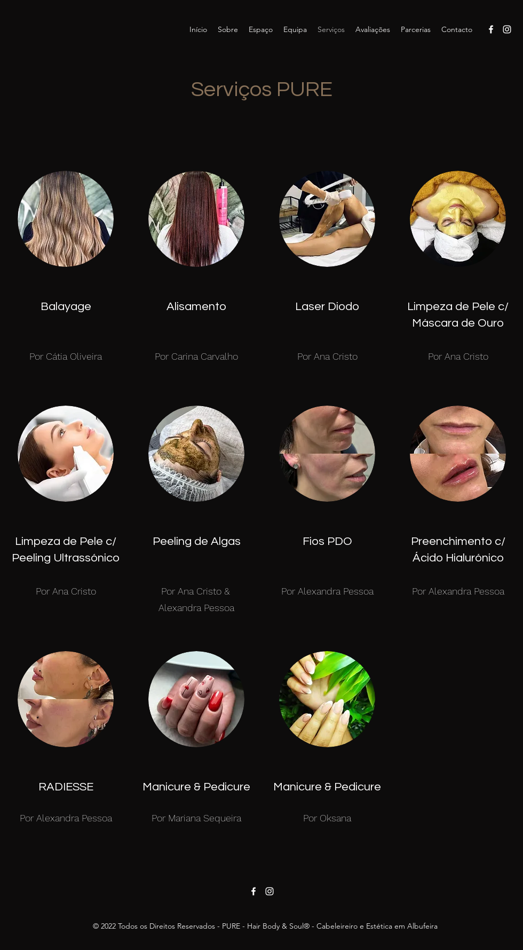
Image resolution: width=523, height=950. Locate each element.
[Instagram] (507, 29)
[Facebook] (491, 29)
